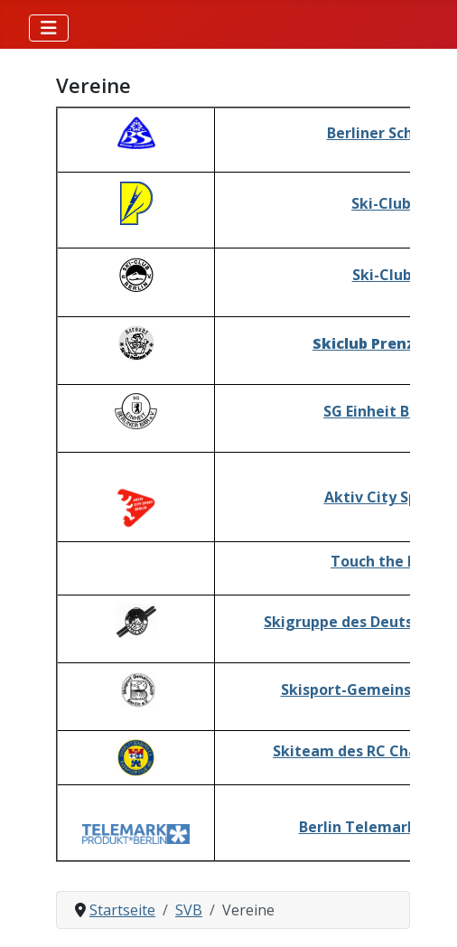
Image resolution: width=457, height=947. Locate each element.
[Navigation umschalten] (49, 28)
